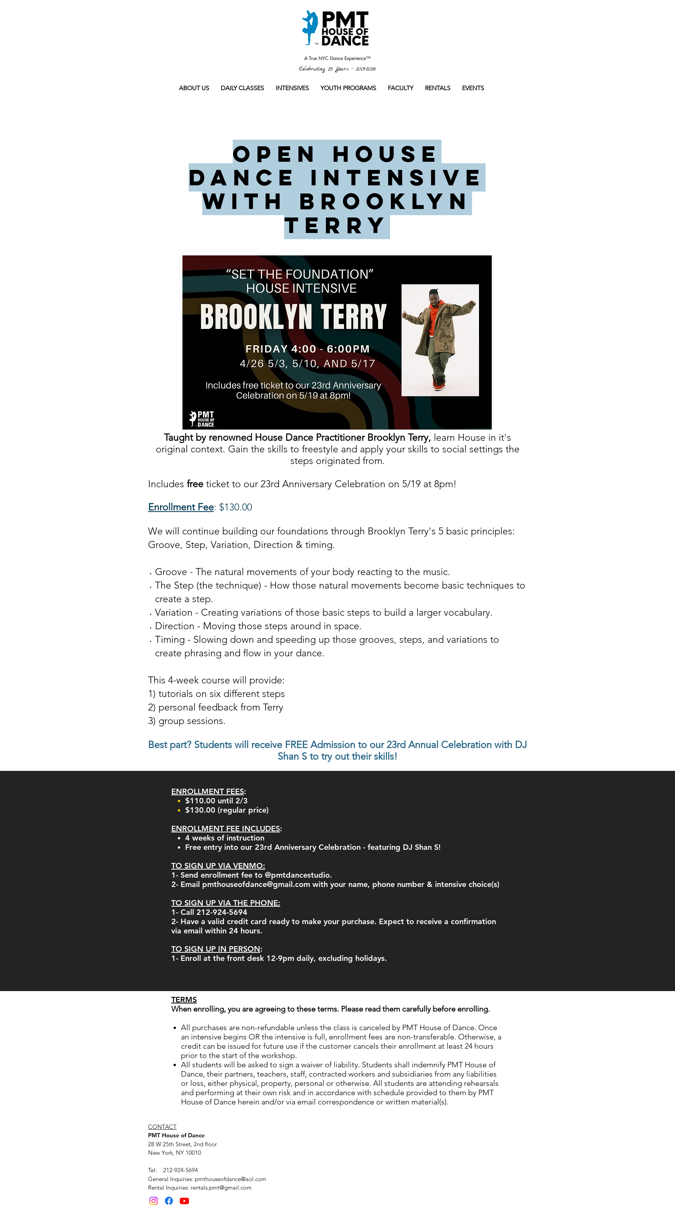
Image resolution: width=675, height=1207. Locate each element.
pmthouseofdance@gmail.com (256, 884)
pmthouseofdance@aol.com (230, 1179)
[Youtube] (184, 1200)
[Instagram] (153, 1200)
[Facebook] (169, 1200)
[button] (242, 88)
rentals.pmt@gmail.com (221, 1187)
